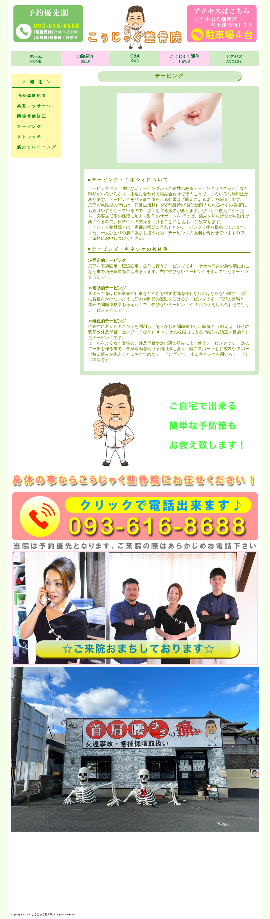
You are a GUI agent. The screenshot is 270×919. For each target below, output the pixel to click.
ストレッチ (29, 137)
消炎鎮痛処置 (32, 95)
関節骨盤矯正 (32, 116)
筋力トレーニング (37, 147)
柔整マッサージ (34, 106)
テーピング (29, 126)
